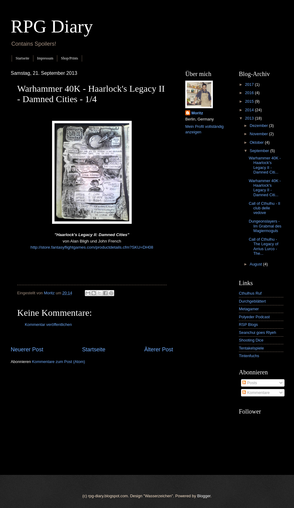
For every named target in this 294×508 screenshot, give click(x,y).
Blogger (204, 496)
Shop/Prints (69, 58)
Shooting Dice (251, 340)
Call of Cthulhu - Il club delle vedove (264, 208)
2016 (250, 92)
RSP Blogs (248, 324)
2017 (250, 84)
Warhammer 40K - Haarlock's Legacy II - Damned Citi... (265, 165)
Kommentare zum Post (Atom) (58, 361)
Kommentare (256, 392)
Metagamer (249, 309)
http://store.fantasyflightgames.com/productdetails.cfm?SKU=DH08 (92, 247)
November (259, 134)
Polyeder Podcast (254, 317)
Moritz (197, 113)
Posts (249, 382)
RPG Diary (52, 26)
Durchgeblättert (252, 301)
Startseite (22, 58)
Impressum (45, 58)
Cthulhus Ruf (250, 293)
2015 (250, 101)
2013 (250, 118)
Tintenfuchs (249, 355)
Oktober (257, 142)
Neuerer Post (27, 349)
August (256, 264)
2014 (250, 110)
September (260, 150)
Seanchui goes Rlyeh (257, 332)
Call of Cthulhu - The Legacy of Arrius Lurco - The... (263, 246)
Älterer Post (158, 349)
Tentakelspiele (251, 348)
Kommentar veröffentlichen (48, 324)
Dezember (259, 125)
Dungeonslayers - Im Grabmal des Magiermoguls (265, 226)
